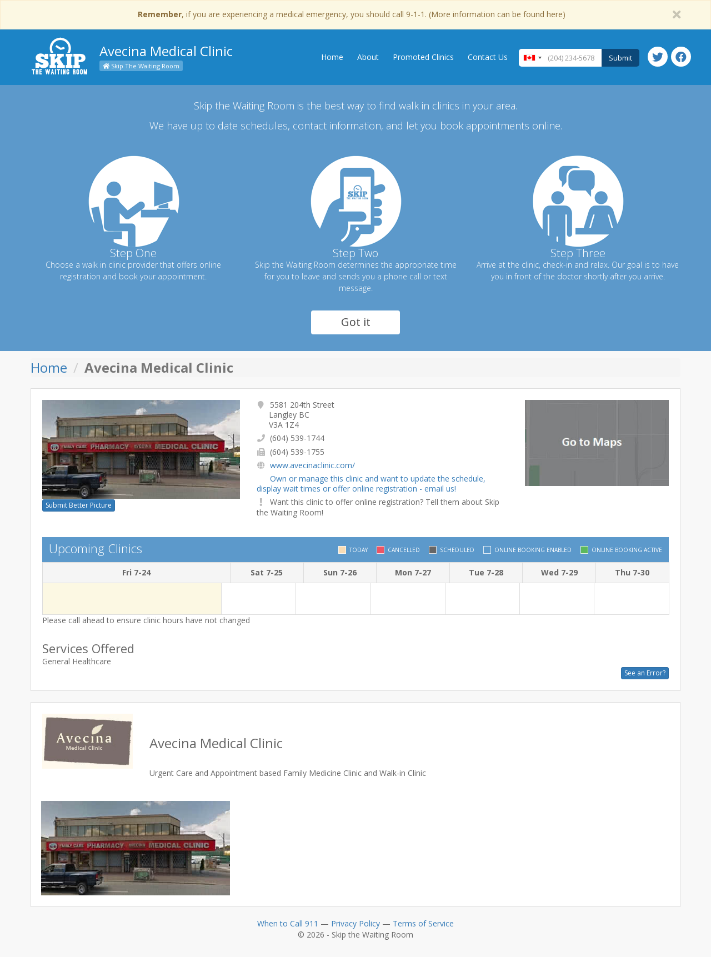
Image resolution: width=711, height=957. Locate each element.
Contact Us (488, 57)
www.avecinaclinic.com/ (312, 465)
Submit (620, 58)
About (368, 57)
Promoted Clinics (423, 57)
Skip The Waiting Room (141, 66)
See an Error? (644, 673)
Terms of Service (423, 923)
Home (332, 57)
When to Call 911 (287, 923)
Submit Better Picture (79, 505)
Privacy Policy (355, 923)
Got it (355, 321)
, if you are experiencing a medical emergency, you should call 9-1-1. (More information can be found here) (351, 14)
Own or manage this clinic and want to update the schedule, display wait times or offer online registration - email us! (371, 483)
